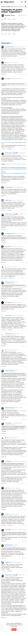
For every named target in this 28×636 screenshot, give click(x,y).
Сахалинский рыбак (9, 233)
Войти (14, 629)
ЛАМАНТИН (8, 562)
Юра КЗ (7, 514)
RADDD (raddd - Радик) (10, 152)
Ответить (3, 58)
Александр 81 (8, 78)
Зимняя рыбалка (18, 6)
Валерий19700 (8, 246)
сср (6, 266)
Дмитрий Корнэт (9, 544)
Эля (6, 62)
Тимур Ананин (8, 200)
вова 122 (7, 488)
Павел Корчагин (8, 187)
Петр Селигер (8, 315)
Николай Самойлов (9, 46)
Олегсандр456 (8, 302)
